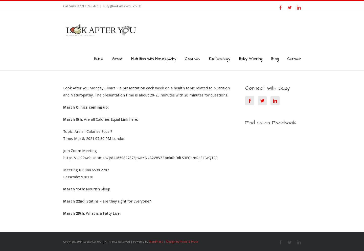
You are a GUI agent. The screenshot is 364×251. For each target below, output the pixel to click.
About (117, 58)
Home (98, 58)
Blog (275, 58)
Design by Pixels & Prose (182, 241)
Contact (294, 58)
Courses (192, 58)
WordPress (156, 241)
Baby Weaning (250, 58)
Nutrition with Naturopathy (153, 58)
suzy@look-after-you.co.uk (122, 6)
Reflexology (219, 58)
